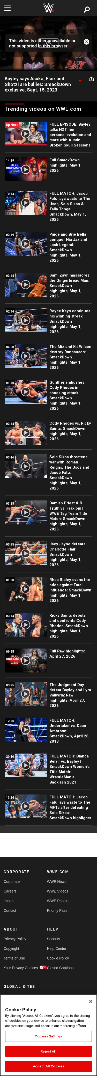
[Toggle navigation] (7, 8)
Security (53, 939)
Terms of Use (14, 958)
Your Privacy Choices (14, 968)
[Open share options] (91, 79)
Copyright (11, 948)
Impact (9, 901)
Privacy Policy (14, 939)
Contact (10, 910)
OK (48, 43)
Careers (10, 891)
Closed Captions (58, 968)
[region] (48, 1035)
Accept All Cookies (48, 1066)
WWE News (56, 881)
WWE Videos (57, 891)
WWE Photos (58, 901)
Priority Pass (57, 910)
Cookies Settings (48, 1036)
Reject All (48, 1051)
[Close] (90, 1001)
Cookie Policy (58, 958)
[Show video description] (80, 79)
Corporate (12, 881)
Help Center (56, 948)
